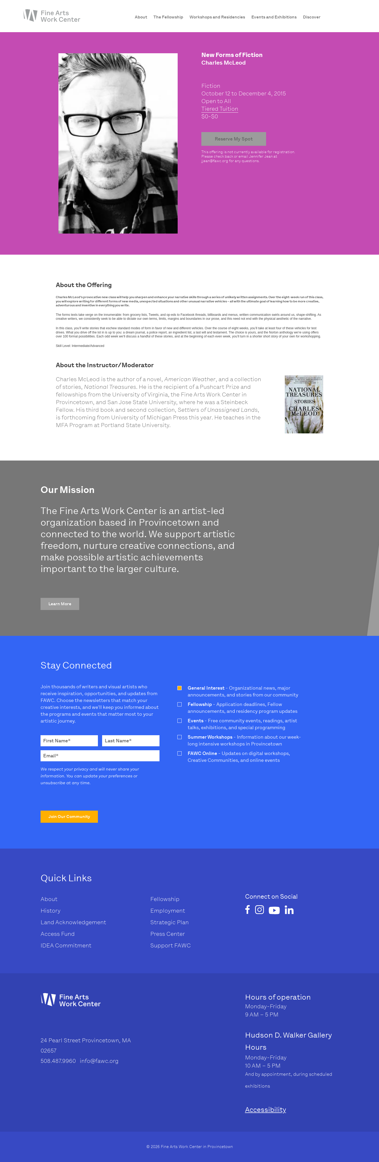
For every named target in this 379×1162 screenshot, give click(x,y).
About (49, 899)
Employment (167, 910)
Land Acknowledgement (73, 922)
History (51, 910)
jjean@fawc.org (214, 161)
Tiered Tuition (219, 108)
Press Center (167, 933)
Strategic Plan (169, 922)
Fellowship (164, 899)
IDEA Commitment (66, 945)
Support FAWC (170, 945)
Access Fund (58, 933)
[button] (60, 604)
